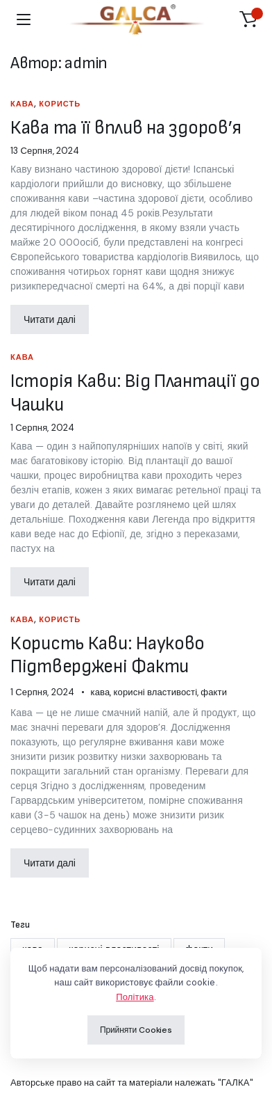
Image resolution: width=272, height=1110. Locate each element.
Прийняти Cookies (136, 1030)
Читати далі (50, 319)
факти (214, 692)
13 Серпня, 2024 (45, 150)
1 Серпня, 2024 (42, 427)
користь (59, 104)
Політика (134, 997)
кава (22, 104)
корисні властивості (156, 692)
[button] (248, 19)
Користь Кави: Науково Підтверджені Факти (107, 655)
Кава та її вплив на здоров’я (125, 127)
